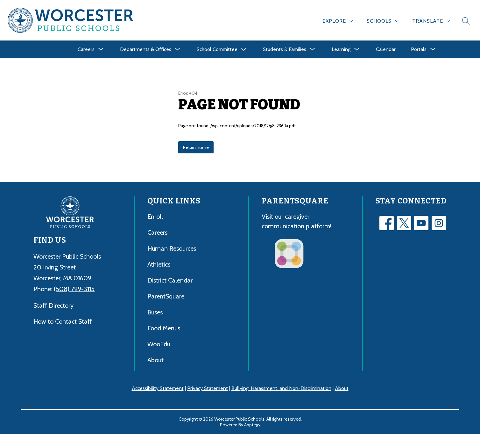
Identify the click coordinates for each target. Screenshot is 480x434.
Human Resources (171, 248)
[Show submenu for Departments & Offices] (145, 49)
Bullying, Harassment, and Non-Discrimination (281, 388)
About (155, 360)
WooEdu (158, 344)
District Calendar (170, 280)
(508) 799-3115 (74, 289)
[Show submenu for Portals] (419, 49)
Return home (196, 147)
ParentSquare (165, 296)
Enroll (155, 216)
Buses (155, 312)
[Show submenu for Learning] (341, 49)
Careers (157, 232)
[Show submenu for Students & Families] (284, 49)
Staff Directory (53, 305)
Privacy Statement (207, 388)
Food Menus (163, 328)
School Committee (217, 49)
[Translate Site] (431, 21)
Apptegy (252, 425)
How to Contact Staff (62, 321)
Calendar (386, 49)
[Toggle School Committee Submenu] (244, 49)
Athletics (158, 264)
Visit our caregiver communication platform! (296, 221)
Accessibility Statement (158, 388)
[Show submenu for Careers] (86, 49)
